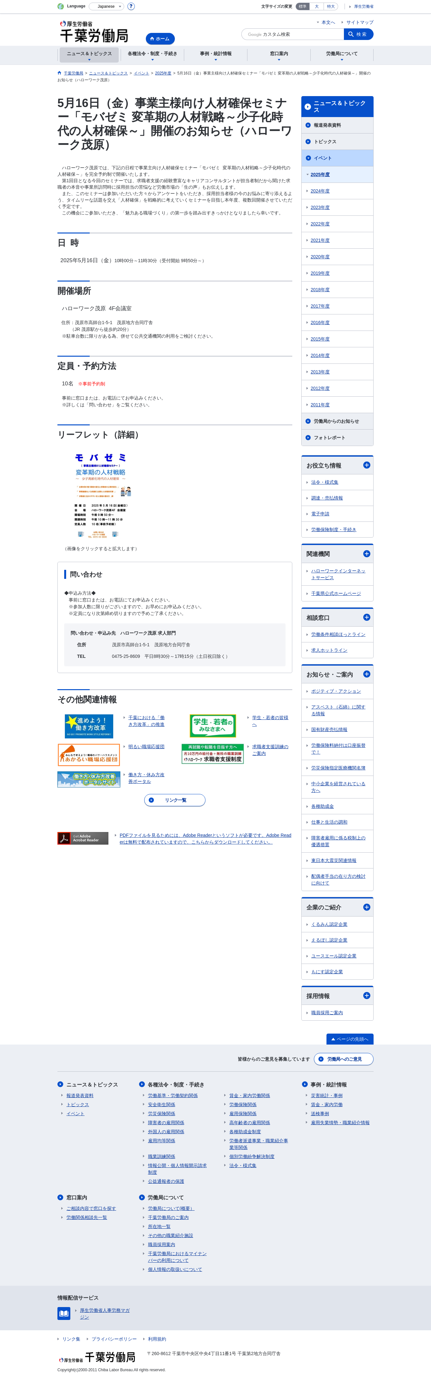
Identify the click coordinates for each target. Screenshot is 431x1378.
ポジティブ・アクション (336, 691)
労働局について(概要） (171, 1208)
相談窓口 (338, 617)
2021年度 (320, 240)
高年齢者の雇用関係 (249, 1122)
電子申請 (320, 513)
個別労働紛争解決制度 (252, 1156)
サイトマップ (360, 22)
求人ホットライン (329, 650)
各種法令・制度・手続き (176, 1084)
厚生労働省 (364, 6)
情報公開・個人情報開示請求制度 (177, 1169)
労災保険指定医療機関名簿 (338, 768)
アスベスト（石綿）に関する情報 (338, 711)
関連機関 (338, 554)
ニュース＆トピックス (340, 107)
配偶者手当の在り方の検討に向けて (338, 880)
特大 (331, 6)
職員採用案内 (161, 1244)
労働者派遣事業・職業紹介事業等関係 (258, 1144)
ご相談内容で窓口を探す (91, 1208)
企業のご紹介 (338, 907)
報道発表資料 (327, 125)
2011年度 (320, 404)
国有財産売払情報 (329, 729)
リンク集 (71, 1338)
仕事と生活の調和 (329, 822)
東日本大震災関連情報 (333, 860)
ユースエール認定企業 (333, 955)
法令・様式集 (324, 482)
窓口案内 (76, 1197)
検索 (361, 34)
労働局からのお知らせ (336, 421)
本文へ (328, 22)
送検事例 (320, 1113)
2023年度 (320, 207)
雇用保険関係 (242, 1113)
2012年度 (320, 388)
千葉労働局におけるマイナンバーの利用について (177, 1257)
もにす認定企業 (327, 971)
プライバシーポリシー (114, 1338)
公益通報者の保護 (166, 1181)
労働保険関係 (242, 1104)
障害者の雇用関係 (166, 1122)
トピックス (325, 141)
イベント (323, 158)
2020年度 (320, 256)
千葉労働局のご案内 (168, 1217)
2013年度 (320, 371)
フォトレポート (330, 437)
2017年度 (320, 306)
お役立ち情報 (338, 465)
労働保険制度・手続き (333, 529)
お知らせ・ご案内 (338, 674)
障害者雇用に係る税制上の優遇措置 (338, 842)
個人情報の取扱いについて (175, 1269)
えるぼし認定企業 (329, 940)
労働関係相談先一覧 (86, 1217)
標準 (302, 6)
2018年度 (320, 289)
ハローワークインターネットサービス (338, 574)
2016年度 (320, 322)
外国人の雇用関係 (166, 1131)
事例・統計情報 (329, 1084)
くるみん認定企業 (329, 924)
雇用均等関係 (161, 1140)
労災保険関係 (161, 1113)
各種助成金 (322, 806)
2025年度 (320, 174)
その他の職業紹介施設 (170, 1235)
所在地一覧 (159, 1226)
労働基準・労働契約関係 (173, 1095)
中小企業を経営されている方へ (338, 787)
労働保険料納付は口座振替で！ (338, 749)
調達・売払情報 (327, 498)
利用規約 (157, 1338)
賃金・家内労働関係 (249, 1095)
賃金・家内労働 (327, 1104)
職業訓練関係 (161, 1156)
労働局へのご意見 (344, 1059)
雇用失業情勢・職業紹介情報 (340, 1122)
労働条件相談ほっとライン (338, 634)
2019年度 (320, 273)
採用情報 (338, 995)
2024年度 (320, 190)
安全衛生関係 (161, 1104)
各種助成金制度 (245, 1131)
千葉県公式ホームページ (336, 593)
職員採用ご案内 (327, 1012)
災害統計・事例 (327, 1095)
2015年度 (320, 339)
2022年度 (320, 223)
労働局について (166, 1197)
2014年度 (320, 355)
